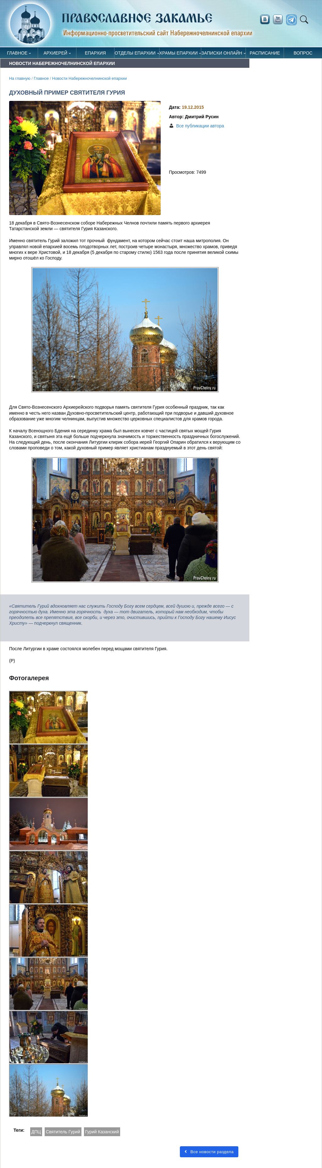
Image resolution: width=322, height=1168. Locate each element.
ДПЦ (36, 1131)
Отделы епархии (134, 52)
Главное (17, 52)
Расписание (265, 52)
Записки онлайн (221, 52)
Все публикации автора (200, 125)
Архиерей (56, 52)
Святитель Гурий (63, 1131)
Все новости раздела (209, 1151)
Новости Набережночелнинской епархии (89, 78)
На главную (20, 78)
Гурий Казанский (102, 1131)
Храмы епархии (178, 52)
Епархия (95, 52)
